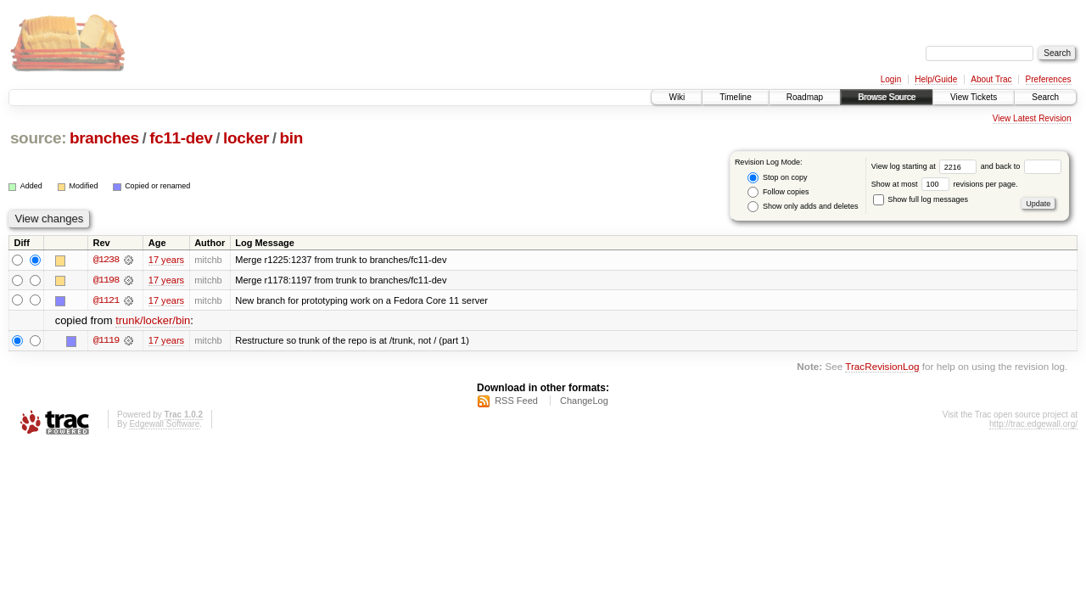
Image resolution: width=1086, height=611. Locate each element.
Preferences (1049, 79)
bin (290, 138)
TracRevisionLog (882, 367)
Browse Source (886, 97)
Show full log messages (920, 199)
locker (246, 138)
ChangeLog (584, 401)
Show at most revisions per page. (944, 184)
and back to (1021, 166)
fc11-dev (180, 138)
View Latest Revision (1032, 118)
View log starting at (926, 166)
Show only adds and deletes (802, 206)
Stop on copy (777, 177)
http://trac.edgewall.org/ (1033, 424)
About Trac (991, 79)
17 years (166, 260)
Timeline (735, 97)
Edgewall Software (164, 424)
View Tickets (973, 97)
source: (38, 138)
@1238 (106, 259)
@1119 (106, 341)
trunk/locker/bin (152, 321)
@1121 (106, 300)
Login (891, 79)
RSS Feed (516, 401)
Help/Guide (936, 79)
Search (1045, 97)
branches (104, 138)
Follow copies (778, 192)
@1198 (106, 280)
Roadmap (805, 97)
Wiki (677, 97)
